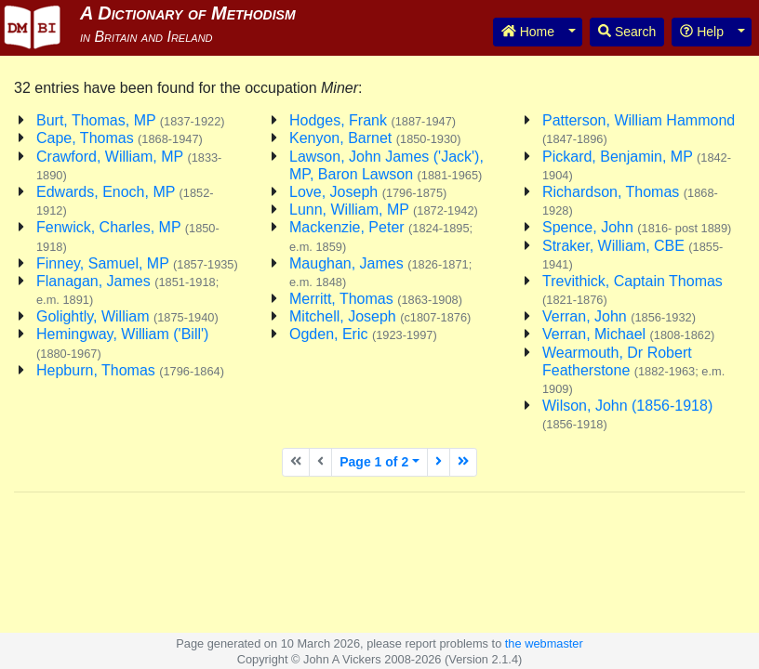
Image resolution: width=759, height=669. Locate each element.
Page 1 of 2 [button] (374, 461)
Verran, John (619, 316)
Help (702, 31)
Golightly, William (127, 316)
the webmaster (544, 643)
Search (627, 31)
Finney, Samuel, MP (137, 263)
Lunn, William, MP (383, 209)
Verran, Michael (628, 334)
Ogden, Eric (363, 334)
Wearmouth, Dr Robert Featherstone (633, 370)
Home (527, 31)
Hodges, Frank (372, 120)
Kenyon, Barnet (374, 138)
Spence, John (636, 227)
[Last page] (463, 462)
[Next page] (438, 462)
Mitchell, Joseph (380, 316)
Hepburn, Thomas (130, 370)
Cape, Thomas (119, 138)
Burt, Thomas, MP (130, 120)
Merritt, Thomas (375, 299)
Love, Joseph (367, 192)
